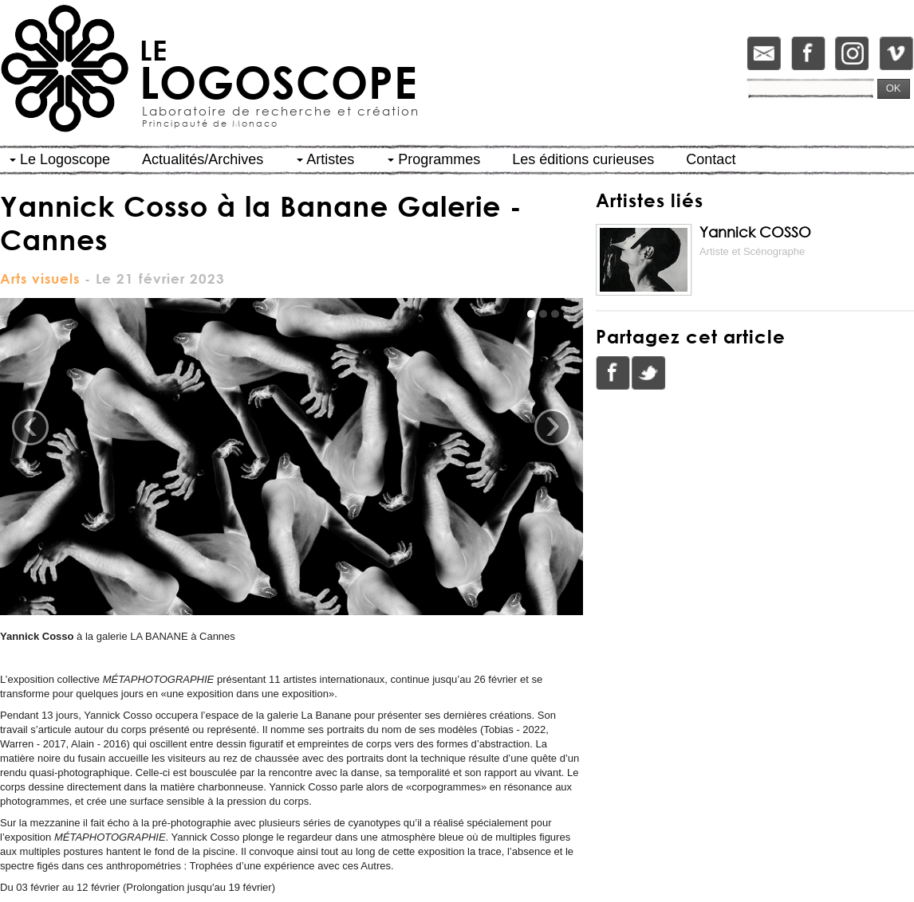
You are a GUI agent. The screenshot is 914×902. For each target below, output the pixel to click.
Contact (710, 159)
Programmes (434, 159)
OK (893, 88)
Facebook (613, 372)
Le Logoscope (60, 159)
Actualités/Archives (202, 159)
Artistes (325, 159)
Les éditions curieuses (583, 159)
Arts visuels (40, 278)
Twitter (648, 372)
